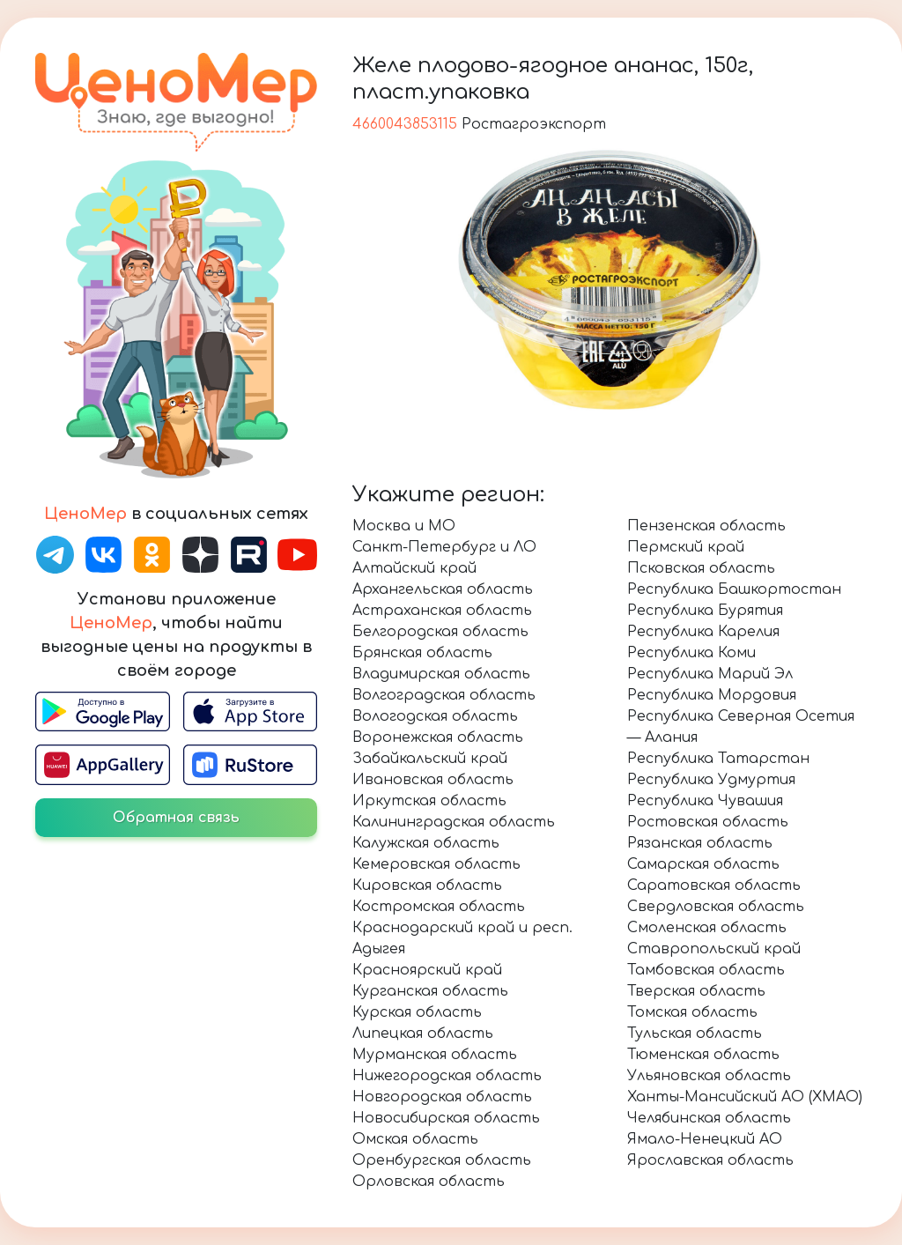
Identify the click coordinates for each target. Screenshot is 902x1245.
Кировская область (427, 885)
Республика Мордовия (711, 695)
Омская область (415, 1139)
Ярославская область (710, 1160)
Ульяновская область (709, 1076)
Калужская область (425, 843)
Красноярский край (427, 970)
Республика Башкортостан (734, 589)
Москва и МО (403, 526)
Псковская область (701, 568)
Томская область (692, 1012)
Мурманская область (434, 1055)
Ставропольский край (714, 949)
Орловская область (428, 1181)
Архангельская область (442, 589)
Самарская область (703, 864)
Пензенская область (706, 526)
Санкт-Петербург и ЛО (444, 547)
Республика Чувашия (705, 801)
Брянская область (422, 653)
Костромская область (438, 907)
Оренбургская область (441, 1160)
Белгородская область (440, 632)
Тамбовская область (706, 970)
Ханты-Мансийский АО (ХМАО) (744, 1097)
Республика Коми (691, 653)
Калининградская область (453, 822)
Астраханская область (442, 611)
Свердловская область (715, 907)
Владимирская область (441, 674)
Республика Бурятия (705, 611)
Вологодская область (435, 716)
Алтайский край (414, 568)
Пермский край (685, 547)
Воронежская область (437, 737)
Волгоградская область (444, 695)
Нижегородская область (447, 1076)
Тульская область (694, 1033)
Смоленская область (707, 928)
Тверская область (696, 991)
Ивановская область (433, 780)
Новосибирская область (446, 1118)
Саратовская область (714, 885)
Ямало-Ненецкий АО (704, 1139)
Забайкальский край (429, 759)
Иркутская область (429, 801)
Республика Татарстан (718, 759)
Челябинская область (709, 1118)
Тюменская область (703, 1055)
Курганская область (430, 991)
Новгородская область (442, 1097)
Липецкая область (422, 1033)
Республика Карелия (703, 632)
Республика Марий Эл (710, 674)
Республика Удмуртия (711, 780)
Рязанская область (700, 843)
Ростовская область (707, 822)
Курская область (417, 1012)
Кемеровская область (436, 864)
